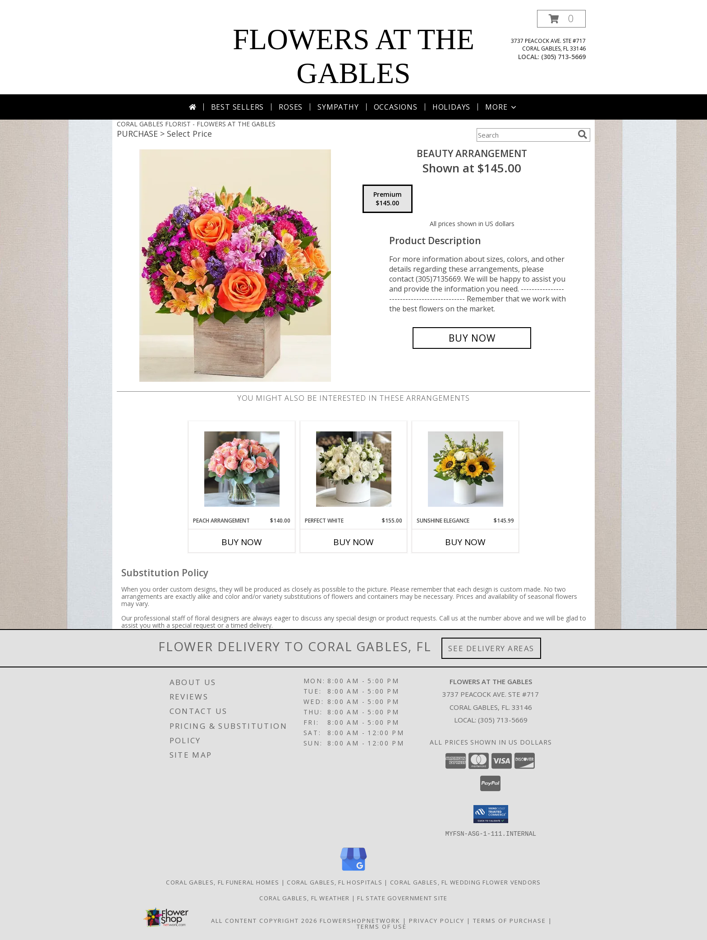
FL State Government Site (402, 898)
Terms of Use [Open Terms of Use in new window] (382, 926)
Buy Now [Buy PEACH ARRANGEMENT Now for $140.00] (241, 542)
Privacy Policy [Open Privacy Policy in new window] (436, 920)
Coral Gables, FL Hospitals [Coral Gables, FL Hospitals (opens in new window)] (334, 882)
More (501, 107)
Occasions (396, 107)
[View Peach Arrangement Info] (242, 469)
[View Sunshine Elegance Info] (465, 469)
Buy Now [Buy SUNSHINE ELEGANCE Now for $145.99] (465, 542)
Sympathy (337, 107)
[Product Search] (525, 135)
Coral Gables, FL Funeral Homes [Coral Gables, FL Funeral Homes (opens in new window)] (222, 882)
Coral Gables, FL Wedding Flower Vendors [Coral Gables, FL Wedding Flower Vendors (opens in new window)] (465, 882)
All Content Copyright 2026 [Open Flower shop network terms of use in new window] (264, 920)
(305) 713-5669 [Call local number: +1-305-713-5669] (563, 56)
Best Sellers (237, 107)
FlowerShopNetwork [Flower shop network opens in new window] (360, 920)
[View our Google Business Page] (353, 870)
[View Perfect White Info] (353, 469)
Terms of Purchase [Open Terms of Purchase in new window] (509, 920)
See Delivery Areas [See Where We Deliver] (491, 648)
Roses (291, 107)
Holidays (451, 107)
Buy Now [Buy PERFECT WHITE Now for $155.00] (353, 542)
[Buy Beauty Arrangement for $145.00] (472, 338)
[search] (582, 134)
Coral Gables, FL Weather (304, 898)
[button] (561, 19)
